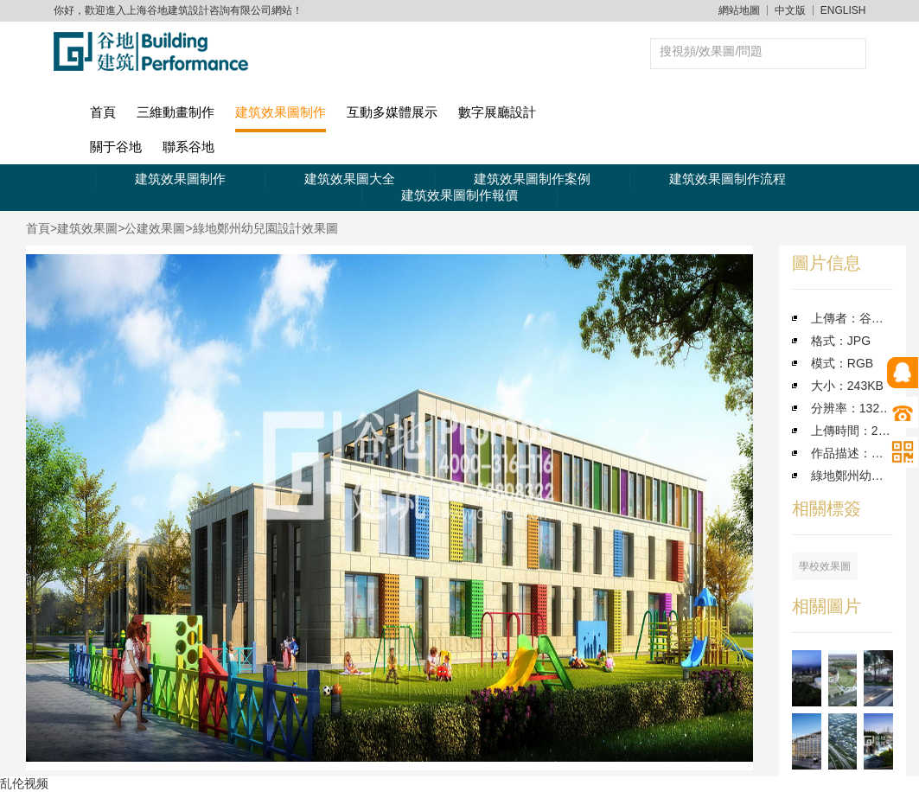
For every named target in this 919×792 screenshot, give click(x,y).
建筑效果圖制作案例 (532, 178)
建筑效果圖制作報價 (459, 195)
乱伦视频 (24, 783)
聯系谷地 (188, 146)
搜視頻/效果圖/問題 (711, 51)
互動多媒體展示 (392, 112)
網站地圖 (739, 10)
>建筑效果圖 (84, 228)
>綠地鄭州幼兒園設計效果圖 (261, 228)
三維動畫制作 (175, 112)
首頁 (103, 112)
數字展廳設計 (497, 112)
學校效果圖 (825, 566)
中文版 (790, 10)
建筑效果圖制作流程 (727, 178)
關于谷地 (116, 146)
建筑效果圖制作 (280, 112)
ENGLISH (843, 10)
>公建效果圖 (151, 228)
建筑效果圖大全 (349, 178)
